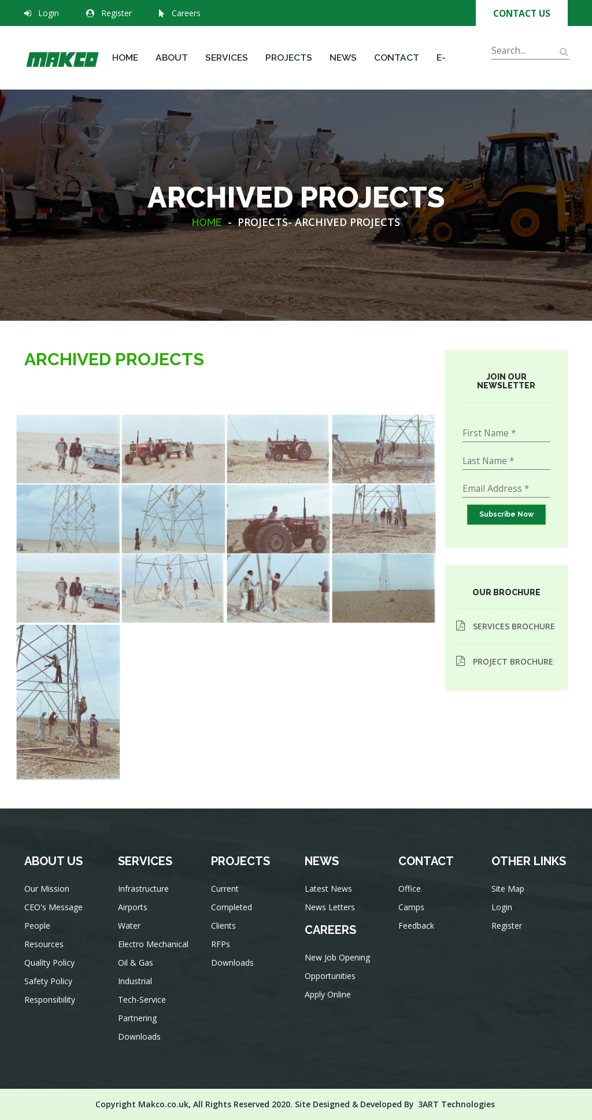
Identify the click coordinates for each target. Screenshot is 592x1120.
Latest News (329, 903)
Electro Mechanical (153, 955)
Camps (414, 916)
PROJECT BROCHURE (504, 661)
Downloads (140, 1039)
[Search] (530, 51)
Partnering (139, 1022)
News (343, 57)
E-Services (457, 71)
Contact (396, 57)
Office (412, 899)
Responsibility (51, 1003)
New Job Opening (337, 965)
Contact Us (521, 13)
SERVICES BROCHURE (505, 626)
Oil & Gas (137, 972)
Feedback (418, 933)
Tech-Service (143, 1005)
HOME (207, 222)
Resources (46, 953)
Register (116, 13)
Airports (134, 921)
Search (505, 66)
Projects (288, 57)
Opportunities (331, 982)
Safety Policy (49, 987)
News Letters (331, 920)
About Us (172, 71)
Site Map (510, 899)
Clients (226, 935)
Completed (233, 918)
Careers (180, 13)
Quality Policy (50, 970)
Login (48, 13)
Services (226, 57)
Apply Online (329, 999)
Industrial (136, 988)
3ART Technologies (456, 1104)
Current (227, 901)
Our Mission (48, 903)
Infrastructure (144, 905)
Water (131, 938)
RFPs (223, 951)
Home (125, 57)
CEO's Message (54, 920)
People (39, 936)
